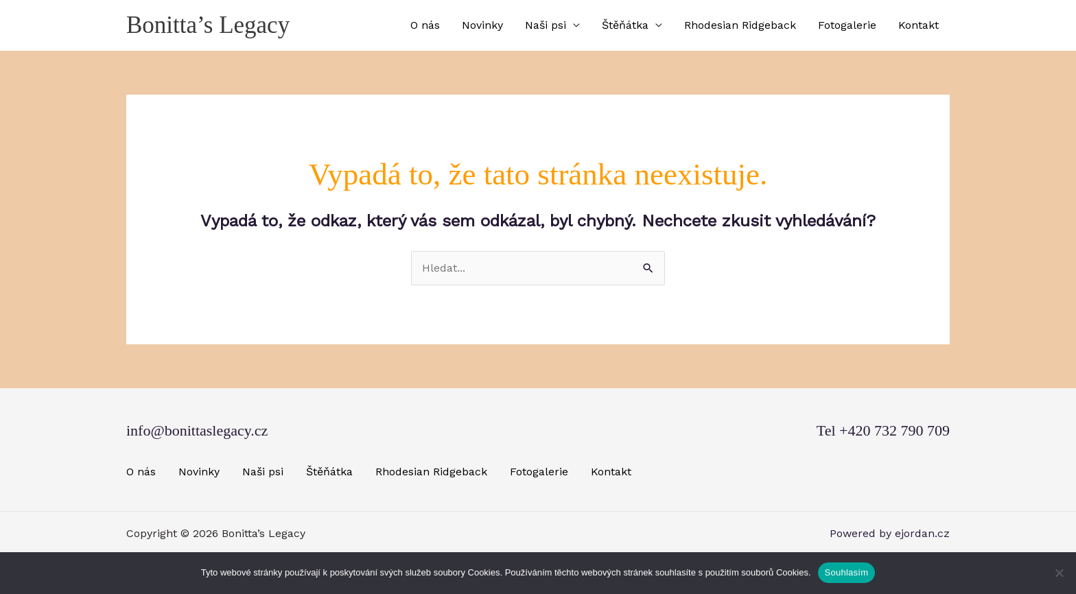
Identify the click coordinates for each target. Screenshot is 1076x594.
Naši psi (545, 25)
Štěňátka (625, 25)
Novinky (482, 25)
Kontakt (918, 25)
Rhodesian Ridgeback (740, 25)
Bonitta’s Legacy (208, 25)
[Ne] (1059, 573)
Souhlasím (847, 572)
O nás (425, 25)
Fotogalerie (847, 25)
